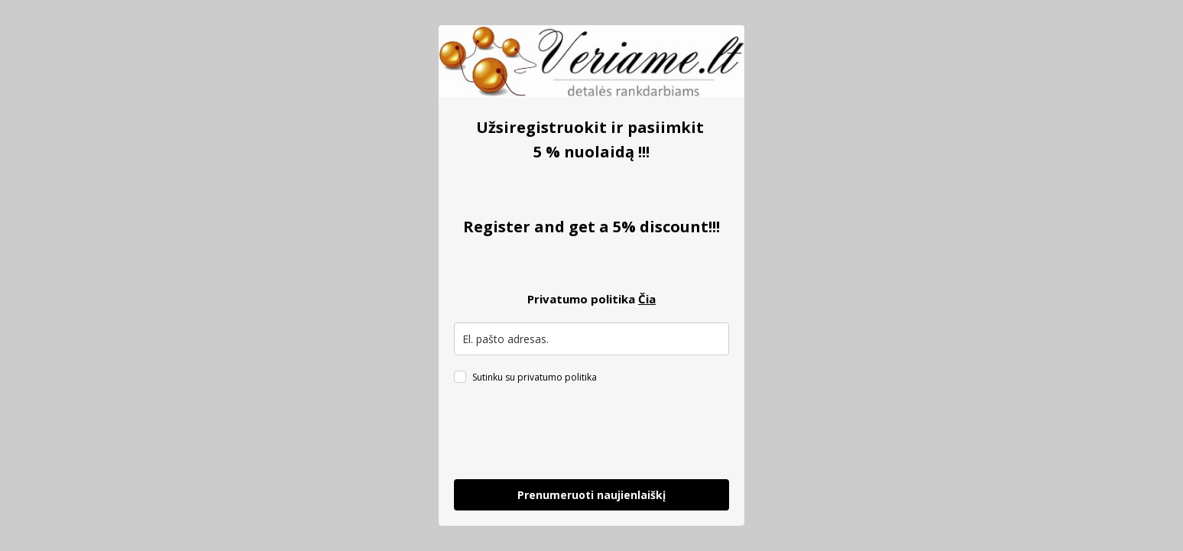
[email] (591, 338)
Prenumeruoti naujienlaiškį (591, 495)
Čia (647, 298)
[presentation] (570, 434)
